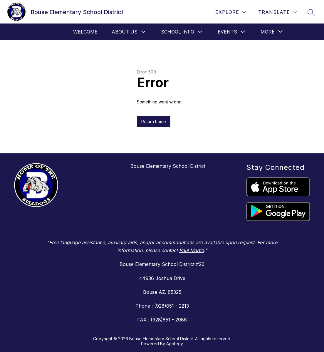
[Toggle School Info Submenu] (200, 32)
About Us (124, 32)
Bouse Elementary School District (167, 166)
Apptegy (174, 343)
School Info (177, 32)
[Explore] (230, 12)
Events (227, 32)
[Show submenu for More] (268, 31)
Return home (153, 121)
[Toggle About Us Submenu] (143, 32)
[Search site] (311, 12)
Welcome (85, 32)
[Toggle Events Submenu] (242, 32)
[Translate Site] (277, 12)
